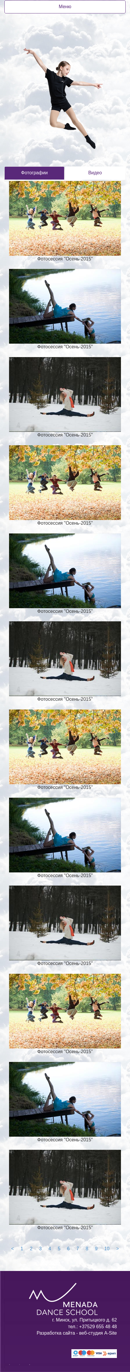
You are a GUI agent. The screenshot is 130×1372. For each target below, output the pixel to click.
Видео (95, 172)
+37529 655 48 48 (97, 1326)
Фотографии (34, 172)
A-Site (110, 1333)
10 (107, 1248)
